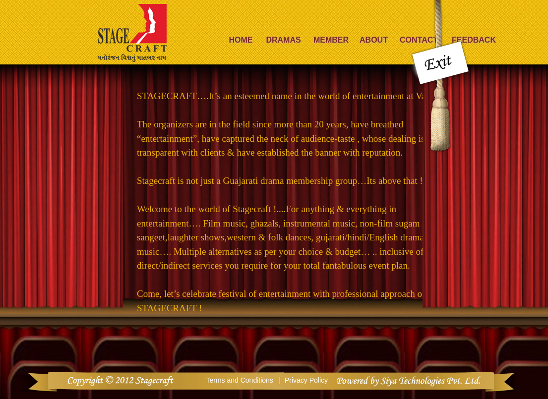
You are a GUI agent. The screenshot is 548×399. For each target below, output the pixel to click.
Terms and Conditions (240, 380)
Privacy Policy (306, 380)
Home (241, 40)
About (374, 40)
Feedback (474, 40)
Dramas (283, 40)
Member (331, 40)
